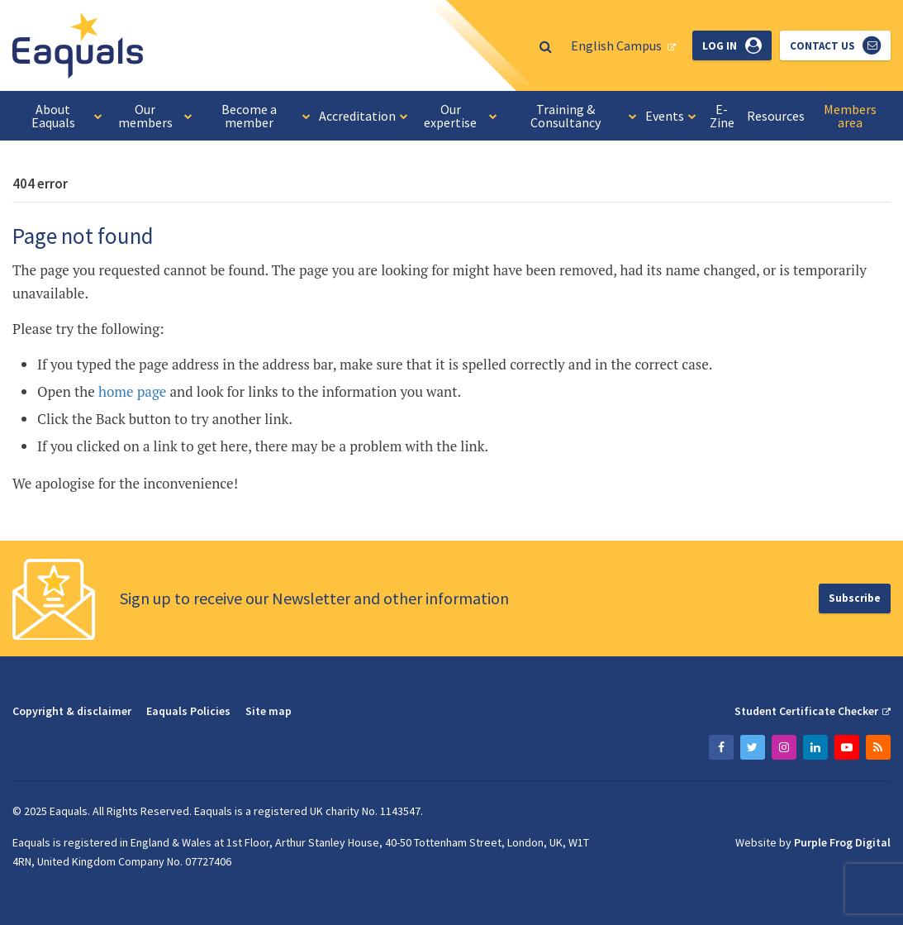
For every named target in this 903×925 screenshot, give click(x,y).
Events (670, 115)
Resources (776, 115)
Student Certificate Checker (806, 710)
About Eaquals (66, 116)
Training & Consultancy (584, 116)
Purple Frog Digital (842, 842)
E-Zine (722, 116)
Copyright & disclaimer (71, 710)
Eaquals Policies (188, 710)
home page (132, 391)
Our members (155, 116)
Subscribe (855, 598)
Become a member (265, 116)
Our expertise (460, 116)
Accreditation (363, 115)
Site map (268, 710)
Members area (850, 116)
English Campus (616, 45)
